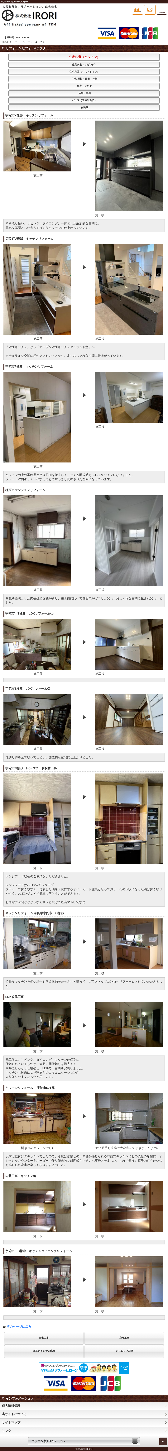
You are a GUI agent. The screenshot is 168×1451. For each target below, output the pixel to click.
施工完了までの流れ (44, 1350)
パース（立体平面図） (84, 100)
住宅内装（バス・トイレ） (84, 71)
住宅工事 (44, 1337)
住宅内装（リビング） (84, 64)
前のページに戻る (19, 1326)
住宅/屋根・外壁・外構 (84, 78)
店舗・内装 (84, 93)
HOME (5, 42)
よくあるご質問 (124, 1350)
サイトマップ (11, 1422)
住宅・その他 (84, 85)
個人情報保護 (11, 1405)
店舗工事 (124, 1337)
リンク (6, 1430)
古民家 (84, 107)
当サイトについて (14, 1414)
